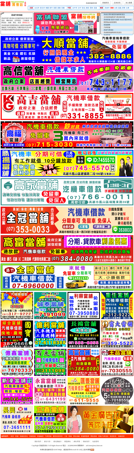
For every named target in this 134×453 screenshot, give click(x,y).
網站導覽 (77, 441)
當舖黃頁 (105, 3)
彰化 (83, 8)
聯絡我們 (86, 441)
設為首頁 (117, 3)
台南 (115, 8)
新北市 (42, 8)
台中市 (74, 8)
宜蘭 (63, 8)
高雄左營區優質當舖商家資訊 (114, 14)
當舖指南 (32, 436)
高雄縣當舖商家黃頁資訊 (113, 32)
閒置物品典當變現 (110, 22)
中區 (69, 8)
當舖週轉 (107, 25)
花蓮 (95, 8)
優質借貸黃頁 (58, 436)
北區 (31, 8)
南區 (101, 8)
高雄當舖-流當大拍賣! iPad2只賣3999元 (118, 20)
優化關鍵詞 (57, 441)
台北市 (37, 8)
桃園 (47, 8)
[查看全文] (26, 23)
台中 (79, 8)
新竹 (51, 8)
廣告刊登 (47, 441)
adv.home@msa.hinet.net (94, 445)
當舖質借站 (43, 445)
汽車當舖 (107, 27)
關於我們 (38, 441)
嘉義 (119, 8)
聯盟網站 (67, 441)
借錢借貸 (121, 436)
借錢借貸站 (24, 436)
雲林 (91, 8)
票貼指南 (93, 436)
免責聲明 (95, 441)
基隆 (59, 8)
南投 (87, 8)
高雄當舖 (107, 35)
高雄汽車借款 (108, 30)
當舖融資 (40, 436)
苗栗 (55, 8)
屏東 (123, 8)
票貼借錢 (76, 436)
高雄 (112, 8)
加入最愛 (129, 3)
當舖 (16, 436)
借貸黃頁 (113, 436)
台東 (127, 8)
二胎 (65, 436)
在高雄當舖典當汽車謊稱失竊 (114, 17)
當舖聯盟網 (85, 436)
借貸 (12, 436)
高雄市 (107, 8)
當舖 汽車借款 (103, 436)
